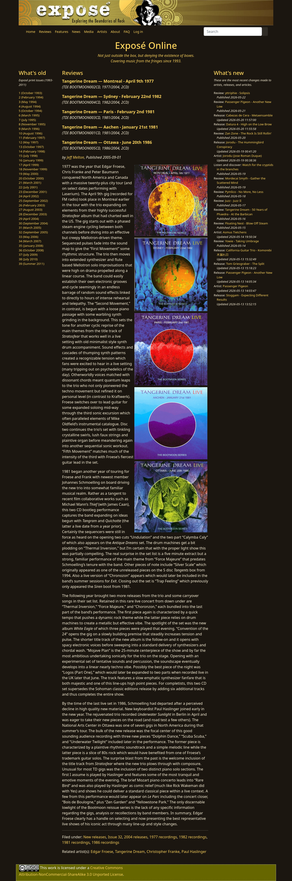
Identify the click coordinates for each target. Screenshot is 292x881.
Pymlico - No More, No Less (244, 192)
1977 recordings (163, 836)
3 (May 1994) (27, 102)
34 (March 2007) (30, 241)
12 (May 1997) (28, 142)
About (115, 31)
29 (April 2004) (29, 219)
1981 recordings (76, 842)
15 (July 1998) (28, 156)
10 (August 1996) (30, 133)
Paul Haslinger (194, 851)
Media (89, 31)
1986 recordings (105, 842)
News (76, 31)
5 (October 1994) (30, 111)
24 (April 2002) (29, 196)
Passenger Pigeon (235, 286)
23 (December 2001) (33, 192)
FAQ (127, 31)
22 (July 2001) (28, 187)
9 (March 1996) (29, 129)
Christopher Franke (163, 851)
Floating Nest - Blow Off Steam (246, 223)
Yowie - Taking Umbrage (242, 241)
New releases (94, 836)
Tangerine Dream (130, 851)
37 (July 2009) (28, 254)
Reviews (45, 31)
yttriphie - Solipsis (237, 93)
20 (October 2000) (31, 178)
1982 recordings (192, 836)
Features (61, 31)
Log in (138, 31)
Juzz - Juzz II (233, 201)
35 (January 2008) (31, 246)
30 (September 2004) (33, 223)
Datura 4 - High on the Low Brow (249, 124)
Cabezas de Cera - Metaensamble (249, 115)
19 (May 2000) (28, 174)
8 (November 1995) (32, 124)
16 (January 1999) (31, 160)
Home (30, 31)
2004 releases (136, 836)
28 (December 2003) (33, 214)
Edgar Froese (102, 851)
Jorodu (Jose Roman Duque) (242, 156)
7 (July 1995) (27, 120)
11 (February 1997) (32, 138)
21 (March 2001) (30, 183)
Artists (102, 31)
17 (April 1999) (29, 165)
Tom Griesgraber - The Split (245, 264)
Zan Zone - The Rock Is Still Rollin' (248, 133)
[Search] (233, 31)
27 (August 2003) (30, 210)
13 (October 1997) (31, 147)
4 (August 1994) (30, 106)
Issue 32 (115, 836)
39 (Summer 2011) (31, 264)
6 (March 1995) (29, 115)
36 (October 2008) (31, 250)
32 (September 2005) (33, 232)
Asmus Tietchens (235, 232)
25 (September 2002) (33, 201)
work (52, 867)
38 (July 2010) (28, 259)
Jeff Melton (75, 157)
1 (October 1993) (30, 93)
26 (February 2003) (32, 205)
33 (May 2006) (28, 237)
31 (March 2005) (30, 228)
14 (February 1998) (32, 151)
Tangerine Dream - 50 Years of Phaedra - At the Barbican (242, 212)
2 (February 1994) (31, 97)
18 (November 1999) (33, 169)
